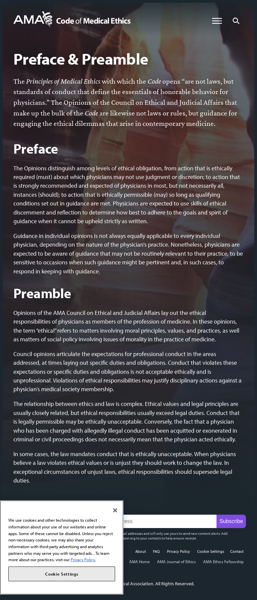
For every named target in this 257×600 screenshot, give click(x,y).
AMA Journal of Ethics (176, 561)
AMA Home (139, 561)
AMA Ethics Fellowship (223, 561)
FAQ (156, 551)
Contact (237, 551)
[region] (61, 547)
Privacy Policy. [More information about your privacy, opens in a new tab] (83, 559)
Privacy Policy (178, 551)
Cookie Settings (210, 551)
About (140, 551)
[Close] (115, 510)
